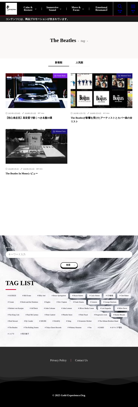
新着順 (58, 62)
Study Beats (61, 76)
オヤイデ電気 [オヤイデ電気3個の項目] (116, 327)
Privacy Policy (58, 359)
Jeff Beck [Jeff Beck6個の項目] (34, 308)
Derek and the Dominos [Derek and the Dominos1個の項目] (29, 301)
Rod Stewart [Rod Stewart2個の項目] (13, 320)
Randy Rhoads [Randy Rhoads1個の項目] (120, 314)
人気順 (80, 62)
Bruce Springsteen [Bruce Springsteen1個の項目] (59, 295)
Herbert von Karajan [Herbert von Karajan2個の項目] (16, 308)
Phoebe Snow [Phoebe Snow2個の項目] (67, 314)
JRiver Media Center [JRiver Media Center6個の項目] (86, 308)
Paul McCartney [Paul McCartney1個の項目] (32, 314)
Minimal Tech (126, 76)
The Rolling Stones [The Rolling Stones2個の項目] (31, 327)
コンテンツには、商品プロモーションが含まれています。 (37, 19)
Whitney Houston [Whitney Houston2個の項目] (75, 327)
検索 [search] (68, 265)
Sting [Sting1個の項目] (69, 320)
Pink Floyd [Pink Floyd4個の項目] (84, 314)
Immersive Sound (52, 8)
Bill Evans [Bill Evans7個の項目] (27, 295)
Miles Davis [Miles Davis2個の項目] (123, 308)
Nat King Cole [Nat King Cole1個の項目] (14, 314)
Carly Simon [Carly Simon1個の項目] (95, 295)
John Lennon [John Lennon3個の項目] (67, 308)
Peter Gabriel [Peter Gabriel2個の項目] (50, 314)
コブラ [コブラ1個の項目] (11, 333)
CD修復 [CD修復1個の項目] (110, 295)
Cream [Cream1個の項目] (11, 301)
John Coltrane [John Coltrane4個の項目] (50, 308)
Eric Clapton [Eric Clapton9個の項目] (62, 301)
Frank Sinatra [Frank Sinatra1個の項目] (79, 301)
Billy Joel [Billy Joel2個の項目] (42, 295)
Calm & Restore (28, 8)
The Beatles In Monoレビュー (21, 173)
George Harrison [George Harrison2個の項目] (110, 301)
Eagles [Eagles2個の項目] (48, 301)
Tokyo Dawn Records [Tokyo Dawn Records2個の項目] (53, 327)
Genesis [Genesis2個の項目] (94, 301)
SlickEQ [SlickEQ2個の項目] (57, 320)
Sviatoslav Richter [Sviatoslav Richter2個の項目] (85, 320)
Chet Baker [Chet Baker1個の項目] (125, 295)
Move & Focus (76, 8)
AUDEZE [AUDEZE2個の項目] (12, 295)
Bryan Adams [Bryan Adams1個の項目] (78, 295)
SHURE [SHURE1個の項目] (43, 320)
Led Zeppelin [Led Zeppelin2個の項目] (106, 308)
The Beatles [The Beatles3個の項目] (13, 327)
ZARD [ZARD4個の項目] (101, 327)
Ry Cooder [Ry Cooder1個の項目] (29, 320)
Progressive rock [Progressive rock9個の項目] (101, 314)
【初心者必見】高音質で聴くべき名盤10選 (29, 118)
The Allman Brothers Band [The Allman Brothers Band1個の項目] (108, 320)
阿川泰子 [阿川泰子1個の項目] (25, 333)
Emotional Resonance (101, 8)
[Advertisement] (69, 210)
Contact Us (81, 359)
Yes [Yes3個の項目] (90, 327)
